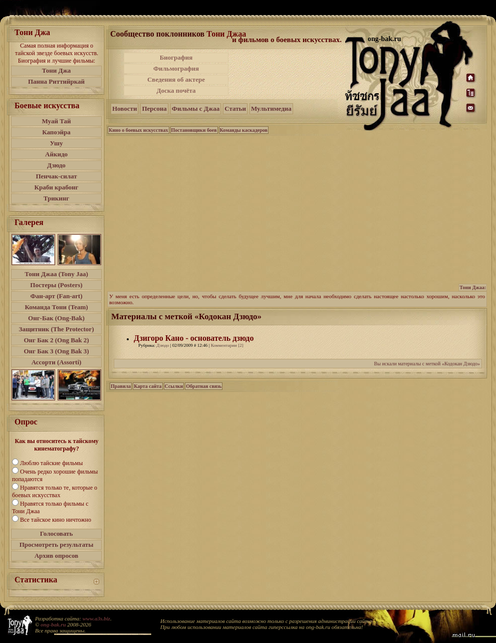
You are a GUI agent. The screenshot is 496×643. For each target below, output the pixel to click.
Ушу (56, 143)
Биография (176, 57)
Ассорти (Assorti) (57, 362)
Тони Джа (56, 70)
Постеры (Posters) (56, 285)
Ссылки (174, 386)
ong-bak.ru (53, 624)
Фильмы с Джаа (195, 108)
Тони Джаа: (472, 287)
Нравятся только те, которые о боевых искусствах (54, 491)
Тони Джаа (226, 34)
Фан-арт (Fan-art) (57, 296)
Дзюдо (56, 165)
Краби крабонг (57, 187)
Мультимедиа (271, 108)
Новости (124, 108)
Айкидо (56, 154)
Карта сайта (147, 386)
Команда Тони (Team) (56, 307)
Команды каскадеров (244, 130)
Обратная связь (203, 386)
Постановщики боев (194, 130)
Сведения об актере (176, 79)
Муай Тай (56, 121)
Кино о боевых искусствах (138, 130)
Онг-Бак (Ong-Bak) (56, 318)
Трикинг (56, 198)
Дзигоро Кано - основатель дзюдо (194, 338)
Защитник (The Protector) (56, 329)
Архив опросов (57, 555)
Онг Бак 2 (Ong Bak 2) (56, 340)
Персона (154, 108)
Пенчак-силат (56, 176)
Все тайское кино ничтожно (55, 519)
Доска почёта (175, 90)
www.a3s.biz (96, 618)
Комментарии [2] (227, 345)
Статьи (235, 108)
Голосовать (56, 533)
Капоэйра (56, 132)
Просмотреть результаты (57, 544)
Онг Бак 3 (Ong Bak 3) (56, 351)
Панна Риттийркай (56, 81)
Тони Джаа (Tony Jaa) (56, 274)
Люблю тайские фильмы (51, 463)
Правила (121, 386)
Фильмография (176, 68)
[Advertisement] (287, 74)
